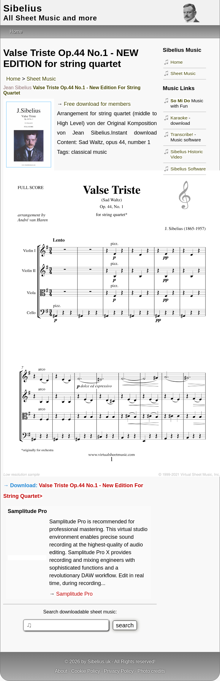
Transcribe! (181, 134)
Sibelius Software (188, 168)
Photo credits (151, 671)
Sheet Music (41, 79)
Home (13, 79)
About (61, 671)
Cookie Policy (85, 671)
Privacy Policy (119, 671)
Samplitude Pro (74, 594)
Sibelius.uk (99, 661)
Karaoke (178, 117)
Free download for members (97, 104)
